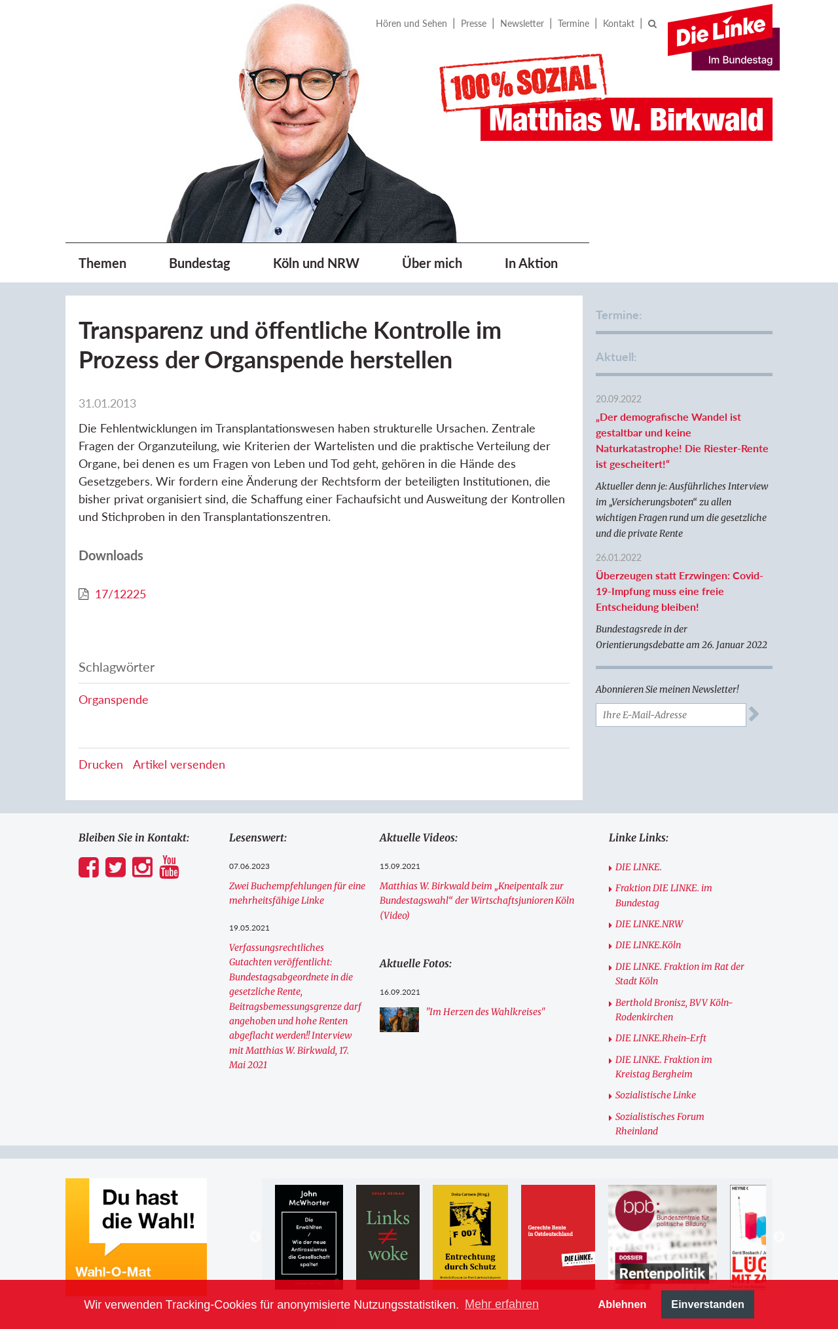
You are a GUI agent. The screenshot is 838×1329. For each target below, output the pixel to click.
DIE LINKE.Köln (648, 945)
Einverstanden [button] (707, 1304)
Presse (473, 23)
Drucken (101, 764)
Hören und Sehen (411, 23)
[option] (308, 1237)
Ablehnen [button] (622, 1304)
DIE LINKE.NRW (649, 924)
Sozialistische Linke (655, 1095)
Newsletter (522, 23)
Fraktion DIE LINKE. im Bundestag (663, 895)
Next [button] (779, 1237)
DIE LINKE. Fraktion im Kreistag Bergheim (663, 1067)
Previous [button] (255, 1237)
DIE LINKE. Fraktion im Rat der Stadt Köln (679, 974)
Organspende (114, 699)
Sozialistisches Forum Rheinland (659, 1124)
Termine (573, 23)
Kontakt (618, 23)
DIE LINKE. (638, 867)
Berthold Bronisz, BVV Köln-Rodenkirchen (674, 1010)
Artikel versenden (179, 764)
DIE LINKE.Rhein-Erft (660, 1038)
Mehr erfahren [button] (502, 1304)
